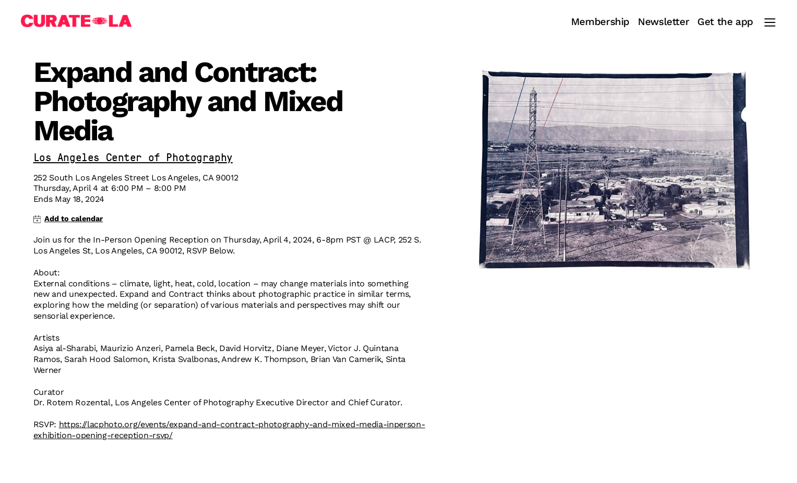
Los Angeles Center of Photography (133, 158)
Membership (600, 22)
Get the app (725, 22)
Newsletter (663, 22)
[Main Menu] (770, 22)
